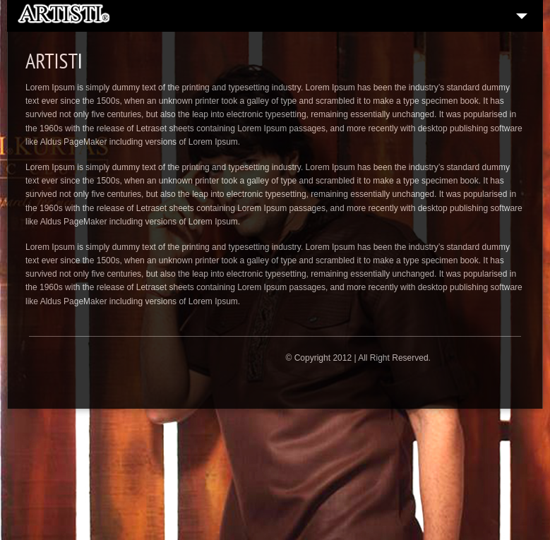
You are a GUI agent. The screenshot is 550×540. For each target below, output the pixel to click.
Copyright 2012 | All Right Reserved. (362, 358)
